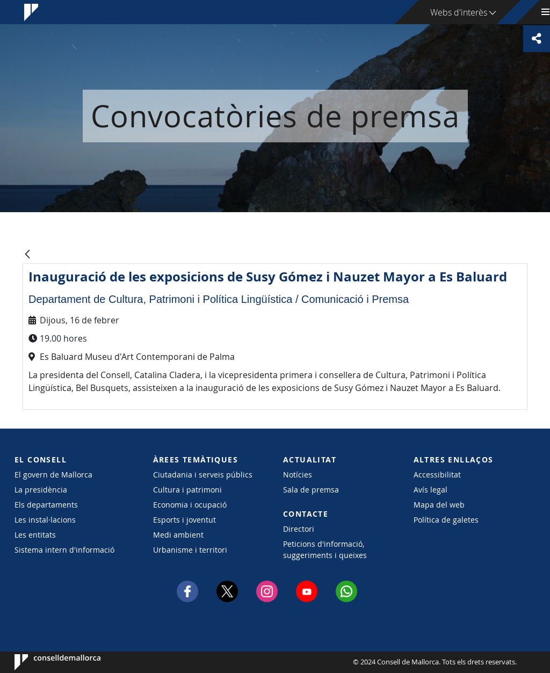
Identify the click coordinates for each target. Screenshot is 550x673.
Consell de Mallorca (47, 662)
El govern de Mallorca (53, 474)
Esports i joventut (184, 520)
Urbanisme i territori (190, 550)
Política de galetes (446, 520)
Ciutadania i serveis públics (202, 474)
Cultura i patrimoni (187, 489)
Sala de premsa (311, 489)
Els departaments (46, 505)
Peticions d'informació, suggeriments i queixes (325, 549)
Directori (298, 529)
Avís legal (430, 489)
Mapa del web (439, 505)
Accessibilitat (437, 474)
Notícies (297, 474)
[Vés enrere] (27, 255)
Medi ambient (178, 535)
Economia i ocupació (190, 505)
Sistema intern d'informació (64, 550)
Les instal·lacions (45, 520)
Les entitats (35, 535)
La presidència (41, 489)
